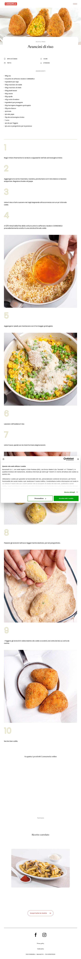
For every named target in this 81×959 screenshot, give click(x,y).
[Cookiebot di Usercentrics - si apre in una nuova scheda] (65, 459)
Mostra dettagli (69, 492)
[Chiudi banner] (78, 459)
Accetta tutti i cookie (66, 498)
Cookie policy (40, 949)
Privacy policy (40, 943)
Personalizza (40, 498)
